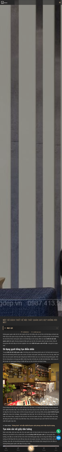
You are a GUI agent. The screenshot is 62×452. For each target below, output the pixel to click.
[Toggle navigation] (60, 2)
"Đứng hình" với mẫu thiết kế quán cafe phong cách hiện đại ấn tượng (33, 425)
